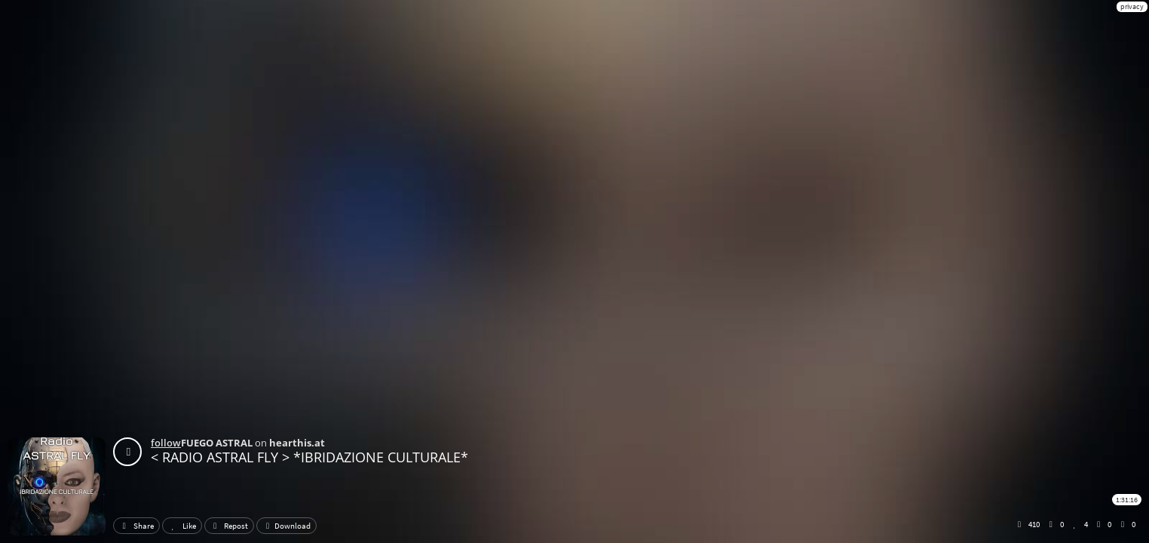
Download (286, 525)
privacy (1132, 6)
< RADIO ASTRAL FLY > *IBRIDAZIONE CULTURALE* (309, 457)
